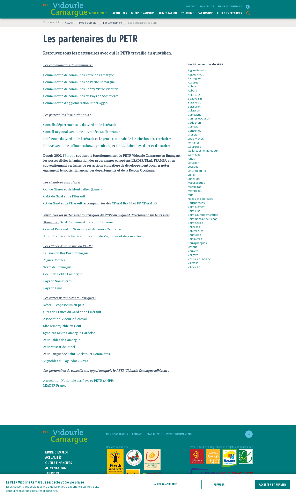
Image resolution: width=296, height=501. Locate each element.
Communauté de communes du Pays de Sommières (80, 96)
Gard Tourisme (71, 222)
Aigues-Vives (196, 74)
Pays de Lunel (53, 288)
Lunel (191, 174)
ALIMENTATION (167, 13)
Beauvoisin (195, 98)
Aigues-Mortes (54, 260)
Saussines (194, 235)
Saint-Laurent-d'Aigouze (203, 215)
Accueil (69, 22)
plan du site (207, 6)
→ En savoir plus (165, 484)
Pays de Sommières (57, 281)
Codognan (194, 122)
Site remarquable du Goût (62, 326)
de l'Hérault (107, 124)
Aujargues (194, 94)
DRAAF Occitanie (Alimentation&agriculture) (77, 145)
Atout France (53, 236)
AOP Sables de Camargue (61, 339)
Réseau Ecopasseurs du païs (63, 305)
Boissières (194, 102)
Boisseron (194, 106)
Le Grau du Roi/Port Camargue (66, 253)
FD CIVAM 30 (147, 203)
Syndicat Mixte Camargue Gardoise (69, 333)
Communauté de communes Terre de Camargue (78, 75)
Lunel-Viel (194, 179)
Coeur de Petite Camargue (62, 274)
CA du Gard (51, 203)
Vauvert (193, 251)
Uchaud (193, 247)
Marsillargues (196, 182)
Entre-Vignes (196, 138)
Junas (191, 158)
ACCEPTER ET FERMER (272, 484)
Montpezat (194, 191)
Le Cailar (193, 163)
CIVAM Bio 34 (122, 203)
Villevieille (194, 267)
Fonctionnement (112, 22)
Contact (191, 6)
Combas (193, 126)
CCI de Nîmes (53, 189)
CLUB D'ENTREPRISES (229, 13)
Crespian (193, 134)
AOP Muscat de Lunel (59, 346)
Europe (70, 155)
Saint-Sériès (195, 223)
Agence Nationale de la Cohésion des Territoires (135, 138)
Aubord (192, 90)
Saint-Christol (78, 353)
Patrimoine (205, 13)
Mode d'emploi (98, 13)
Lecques (193, 166)
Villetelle (193, 263)
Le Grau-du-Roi (197, 171)
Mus (190, 195)
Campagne (194, 114)
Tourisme (187, 13)
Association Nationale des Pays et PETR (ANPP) (78, 380)
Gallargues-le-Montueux (203, 150)
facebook (248, 7)
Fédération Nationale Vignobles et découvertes (106, 236)
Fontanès (194, 142)
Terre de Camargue (57, 267)
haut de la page (247, 434)
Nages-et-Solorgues (200, 199)
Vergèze (193, 255)
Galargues (194, 146)
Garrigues (194, 155)
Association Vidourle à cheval (65, 319)
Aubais (192, 86)
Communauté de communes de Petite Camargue (79, 82)
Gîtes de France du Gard (61, 312)
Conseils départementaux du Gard (68, 124)
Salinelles (194, 227)
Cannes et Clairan (199, 118)
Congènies (194, 130)
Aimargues (194, 78)
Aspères (193, 82)
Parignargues (196, 203)
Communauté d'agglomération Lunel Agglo (75, 103)
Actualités (119, 13)
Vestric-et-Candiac (199, 259)
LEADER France (54, 385)
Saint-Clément (196, 207)
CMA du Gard (53, 196)
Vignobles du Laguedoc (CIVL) (65, 360)
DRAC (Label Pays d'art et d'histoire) (143, 145)
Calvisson (194, 110)
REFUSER (219, 484)
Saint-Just (194, 211)
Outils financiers (142, 13)
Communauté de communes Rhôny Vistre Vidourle (80, 89)
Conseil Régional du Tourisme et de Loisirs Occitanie (82, 229)
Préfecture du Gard (57, 138)
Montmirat (194, 187)
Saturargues (196, 231)
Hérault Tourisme (99, 222)
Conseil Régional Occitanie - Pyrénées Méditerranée (81, 131)
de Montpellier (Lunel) (85, 189)
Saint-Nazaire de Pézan (202, 219)
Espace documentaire (230, 6)
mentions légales (117, 434)
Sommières (101, 353)
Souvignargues (197, 243)
